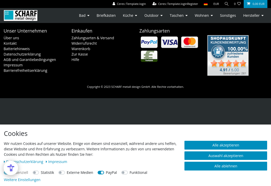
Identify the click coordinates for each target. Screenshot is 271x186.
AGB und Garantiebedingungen (30, 59)
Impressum (13, 65)
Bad (82, 15)
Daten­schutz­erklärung (24, 161)
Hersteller (251, 15)
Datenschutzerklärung (22, 54)
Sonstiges (228, 15)
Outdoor (151, 15)
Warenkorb (81, 48)
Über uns (11, 37)
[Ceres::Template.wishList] (237, 4)
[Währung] (215, 4)
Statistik (47, 172)
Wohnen (202, 15)
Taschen (177, 15)
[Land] (204, 4)
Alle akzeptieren (226, 145)
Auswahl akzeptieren (225, 155)
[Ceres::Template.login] (128, 4)
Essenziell (20, 172)
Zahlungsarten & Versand (93, 37)
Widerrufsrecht (84, 43)
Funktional (138, 172)
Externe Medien (80, 172)
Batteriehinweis (17, 48)
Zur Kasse (80, 54)
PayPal (111, 172)
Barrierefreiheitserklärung (25, 70)
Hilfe (75, 59)
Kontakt (10, 43)
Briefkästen (106, 15)
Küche (128, 15)
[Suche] (226, 4)
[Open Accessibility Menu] (11, 168)
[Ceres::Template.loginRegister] (174, 4)
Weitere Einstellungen (22, 179)
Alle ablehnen (225, 166)
